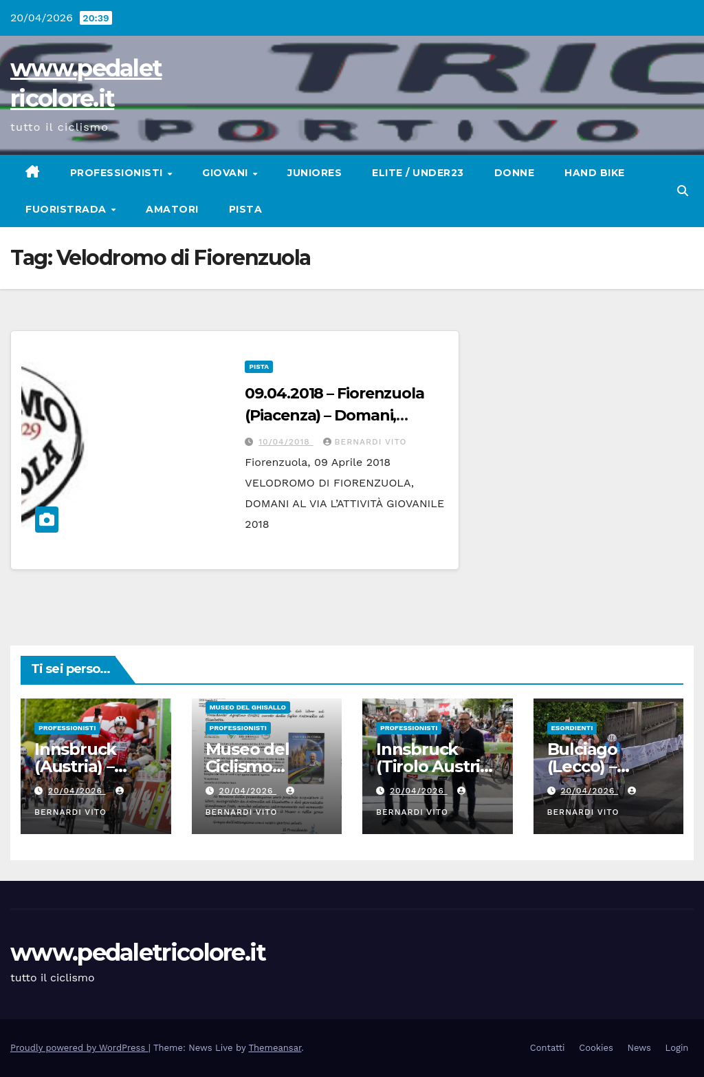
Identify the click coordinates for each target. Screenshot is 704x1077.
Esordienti (572, 728)
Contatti (547, 1048)
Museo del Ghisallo (248, 707)
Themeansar (274, 1048)
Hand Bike (594, 173)
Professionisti (118, 173)
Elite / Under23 (418, 173)
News (639, 1048)
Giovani (226, 173)
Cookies (596, 1048)
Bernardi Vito (365, 442)
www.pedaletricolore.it (138, 952)
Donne (514, 173)
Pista (246, 209)
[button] (682, 191)
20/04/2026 (77, 791)
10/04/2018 (285, 442)
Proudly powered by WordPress (79, 1048)
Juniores (314, 173)
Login (677, 1048)
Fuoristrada (67, 209)
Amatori (172, 209)
